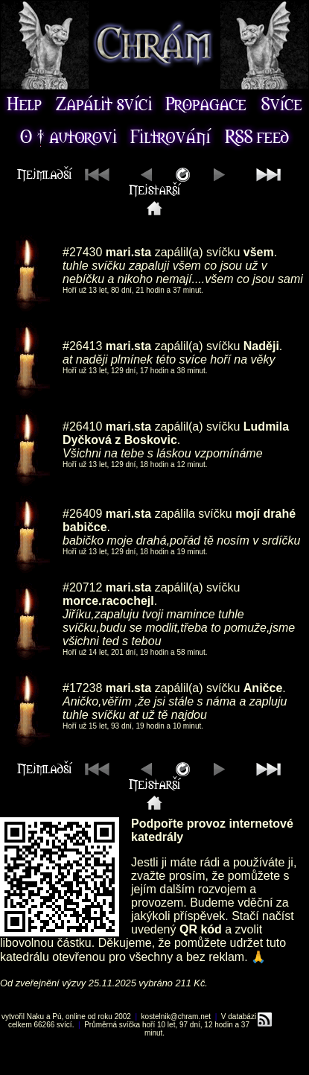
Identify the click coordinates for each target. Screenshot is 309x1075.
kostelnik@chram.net (176, 1016)
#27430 (82, 252)
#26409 (82, 513)
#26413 (82, 346)
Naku (35, 1016)
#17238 (82, 688)
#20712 (82, 587)
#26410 (82, 426)
